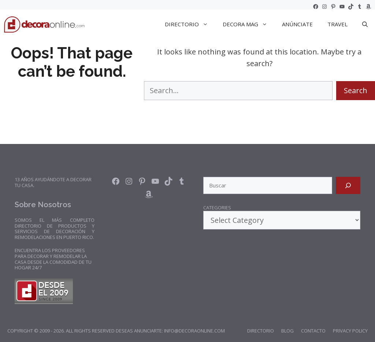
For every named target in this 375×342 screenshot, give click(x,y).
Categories (217, 208)
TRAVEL (337, 24)
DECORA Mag (249, 24)
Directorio (260, 330)
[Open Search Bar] (365, 24)
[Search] (348, 185)
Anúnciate (297, 24)
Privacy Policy (350, 330)
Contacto (313, 330)
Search (355, 90)
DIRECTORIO (190, 24)
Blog (287, 330)
